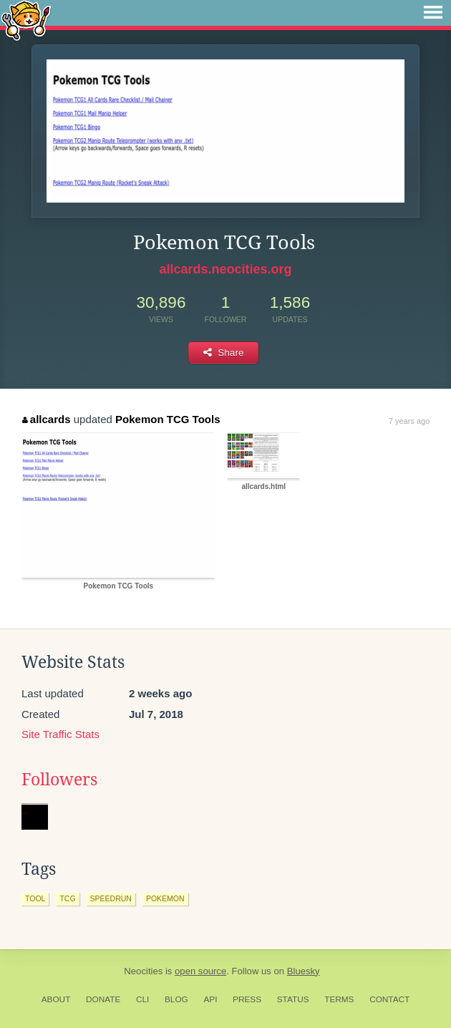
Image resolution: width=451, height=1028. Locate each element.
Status (293, 999)
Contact (389, 999)
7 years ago (409, 421)
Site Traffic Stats (60, 734)
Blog (176, 999)
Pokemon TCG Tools (167, 419)
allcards (46, 419)
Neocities (143, 971)
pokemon (165, 898)
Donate (103, 999)
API (210, 999)
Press (247, 999)
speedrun (111, 898)
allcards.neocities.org (225, 269)
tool (35, 898)
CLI (142, 999)
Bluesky (303, 971)
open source (200, 971)
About (56, 999)
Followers (59, 779)
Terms (339, 999)
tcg (67, 898)
